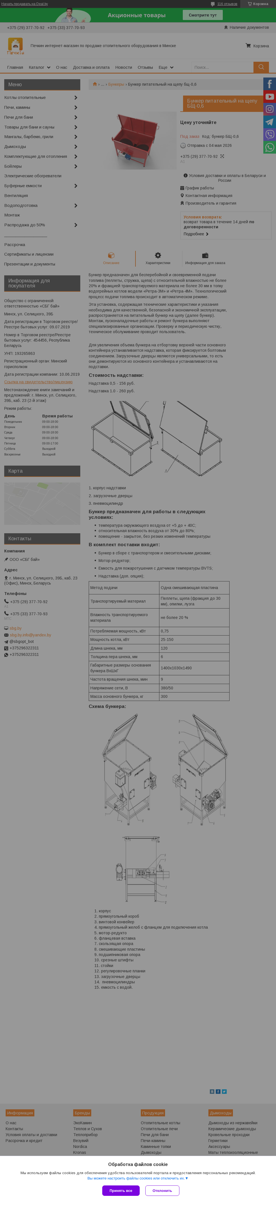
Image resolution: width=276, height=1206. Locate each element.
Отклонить (162, 1191)
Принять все (121, 1191)
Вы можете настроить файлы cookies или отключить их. (136, 1178)
